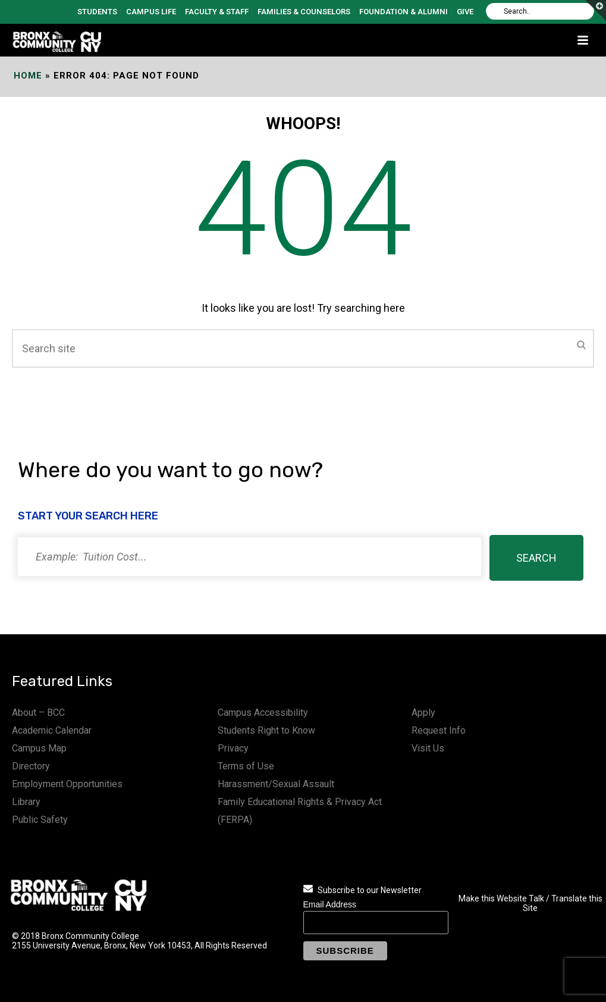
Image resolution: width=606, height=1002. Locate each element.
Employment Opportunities (67, 784)
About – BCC (38, 712)
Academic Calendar (52, 730)
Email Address (329, 904)
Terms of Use (246, 766)
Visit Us (428, 748)
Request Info (439, 730)
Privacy (233, 748)
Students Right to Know (266, 730)
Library (26, 801)
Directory (31, 766)
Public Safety (40, 819)
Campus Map (39, 748)
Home (28, 75)
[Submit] (581, 346)
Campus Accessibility (263, 712)
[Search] (540, 11)
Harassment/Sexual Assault (276, 784)
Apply (423, 712)
